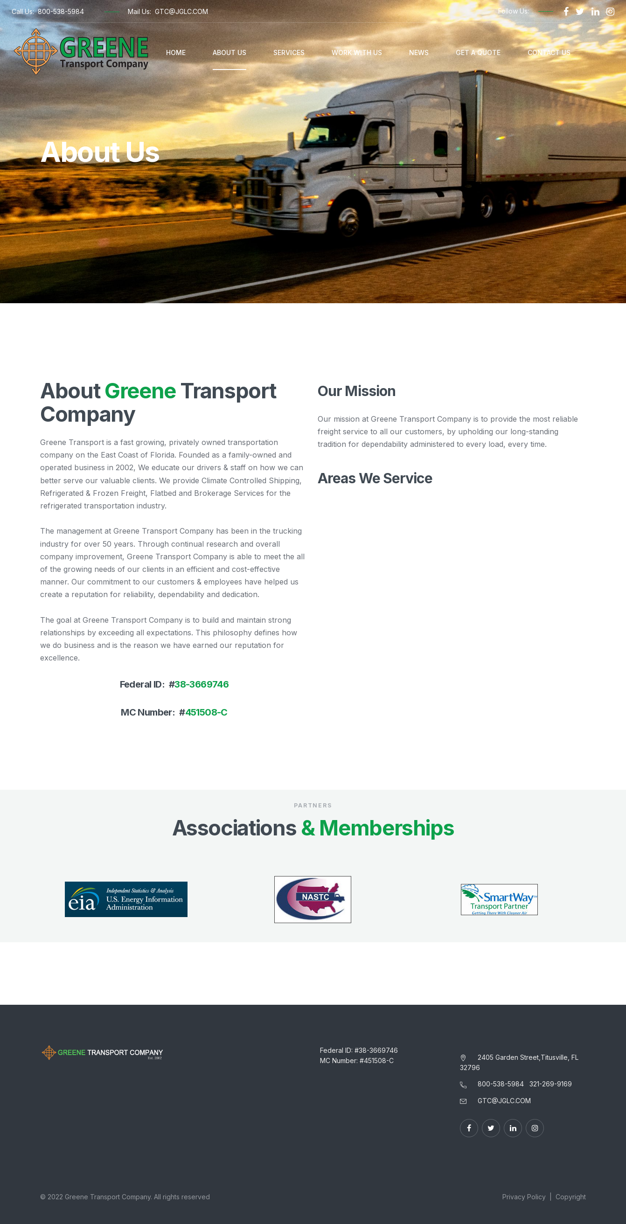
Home (176, 52)
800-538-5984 (61, 11)
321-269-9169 (550, 1084)
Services (289, 52)
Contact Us (549, 52)
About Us (229, 52)
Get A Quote (478, 52)
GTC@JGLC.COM (181, 11)
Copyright (571, 1197)
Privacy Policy (524, 1197)
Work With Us (357, 52)
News (419, 52)
